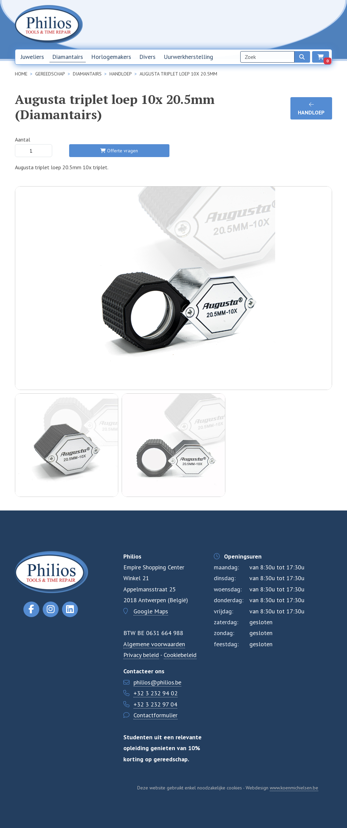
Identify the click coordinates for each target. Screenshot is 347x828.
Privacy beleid (141, 655)
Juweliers (32, 57)
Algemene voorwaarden (154, 644)
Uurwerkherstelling (188, 57)
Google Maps (151, 611)
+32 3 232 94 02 (156, 693)
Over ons (264, 24)
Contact (289, 24)
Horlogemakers (111, 57)
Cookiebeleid (180, 655)
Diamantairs (67, 57)
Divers (147, 57)
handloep (311, 109)
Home (209, 24)
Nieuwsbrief (235, 24)
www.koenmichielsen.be (294, 788)
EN (325, 24)
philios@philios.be (157, 682)
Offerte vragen (119, 151)
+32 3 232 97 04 (155, 704)
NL (310, 24)
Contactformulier (156, 715)
